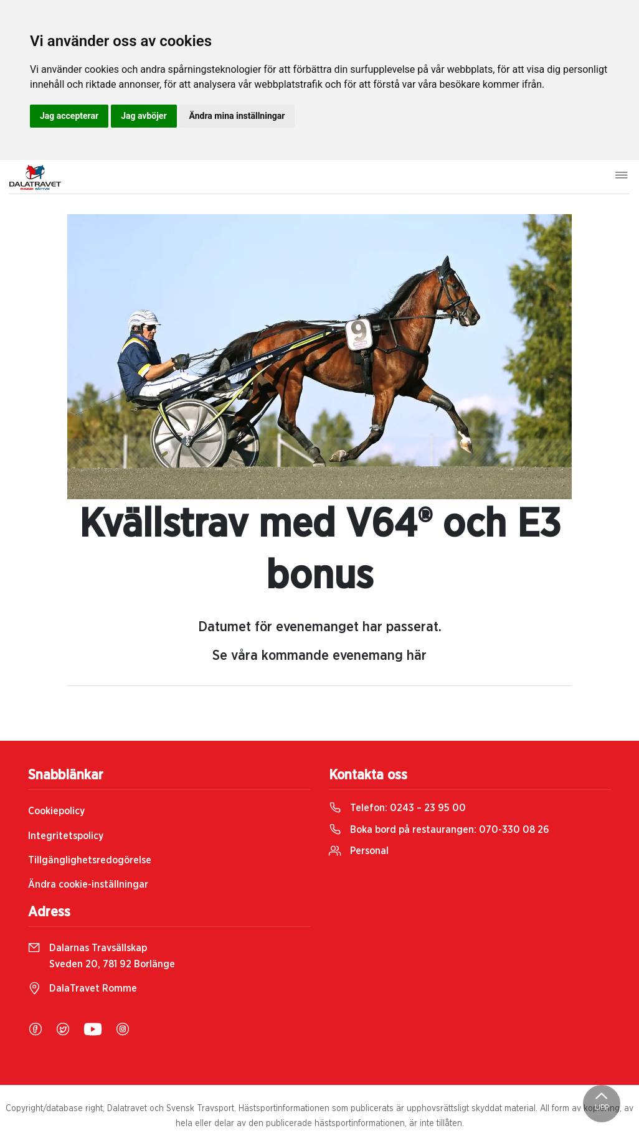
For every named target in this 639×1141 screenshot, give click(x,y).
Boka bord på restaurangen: (439, 830)
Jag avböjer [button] (143, 116)
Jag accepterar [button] (69, 116)
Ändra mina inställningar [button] (237, 116)
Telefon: (397, 808)
